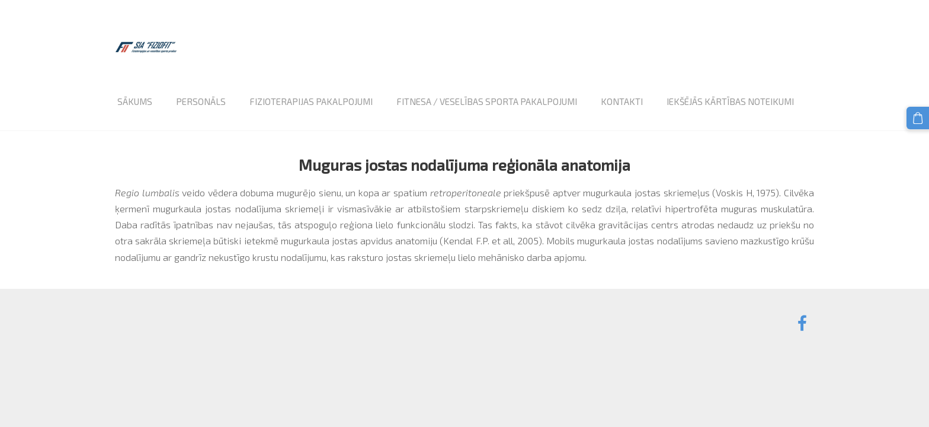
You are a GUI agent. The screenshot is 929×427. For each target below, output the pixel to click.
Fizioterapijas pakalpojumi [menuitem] (311, 101)
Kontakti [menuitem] (622, 101)
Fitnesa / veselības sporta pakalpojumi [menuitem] (486, 101)
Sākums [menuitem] (134, 101)
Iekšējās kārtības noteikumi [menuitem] (730, 101)
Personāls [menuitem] (201, 101)
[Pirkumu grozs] (917, 118)
